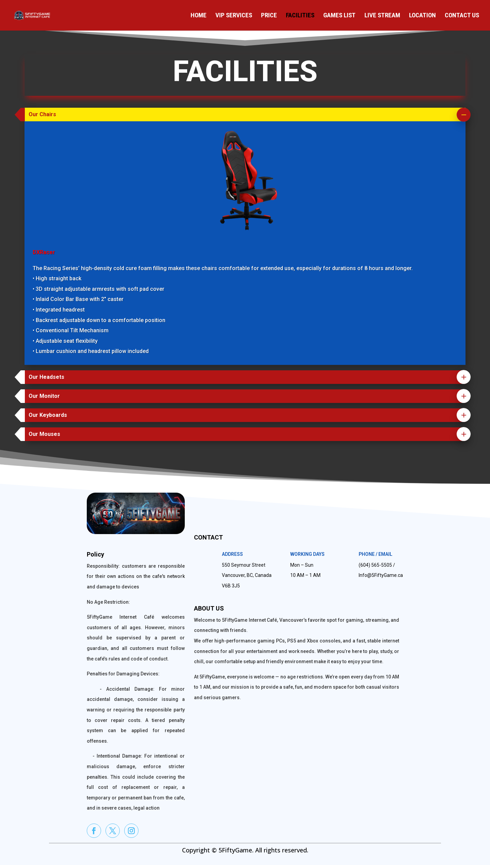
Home (199, 16)
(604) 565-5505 (375, 565)
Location (422, 16)
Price (269, 16)
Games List (339, 16)
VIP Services (233, 16)
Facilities (300, 16)
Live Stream (382, 16)
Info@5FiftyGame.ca (381, 575)
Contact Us (462, 16)
